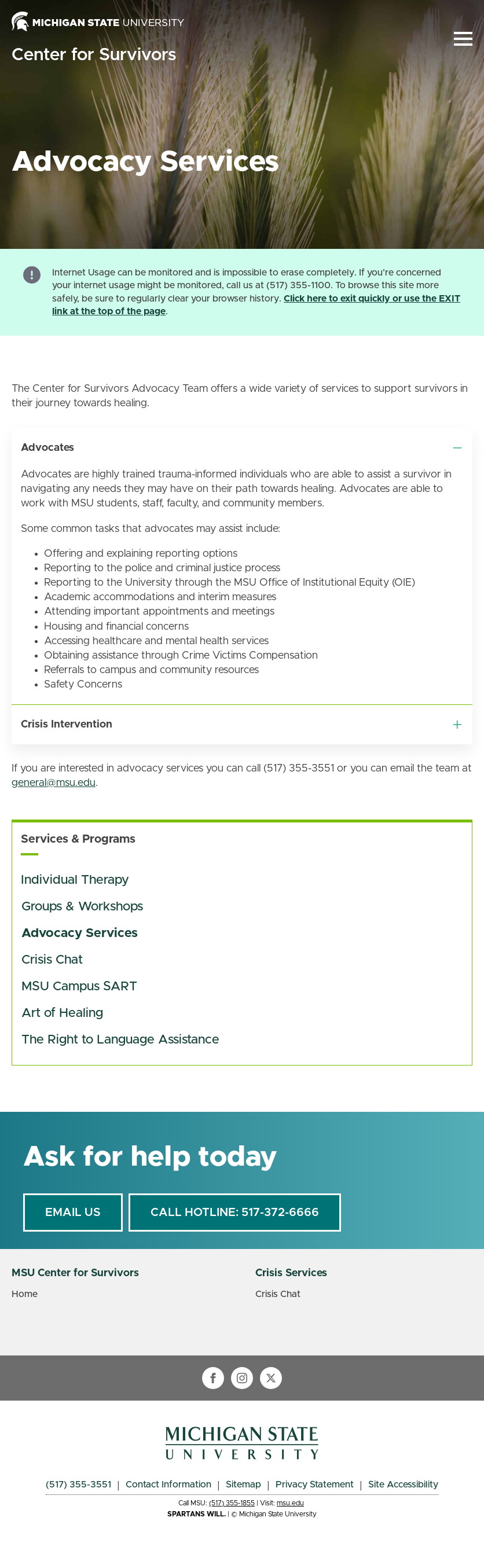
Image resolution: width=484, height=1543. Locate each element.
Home (25, 1294)
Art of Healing (62, 1013)
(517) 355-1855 (232, 1503)
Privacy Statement (315, 1484)
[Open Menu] (463, 39)
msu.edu (290, 1503)
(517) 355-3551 (78, 1484)
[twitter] (271, 1378)
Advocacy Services (79, 933)
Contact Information (168, 1484)
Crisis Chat (52, 960)
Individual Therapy (75, 880)
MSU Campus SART (79, 986)
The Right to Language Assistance (120, 1040)
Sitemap (243, 1484)
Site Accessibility (403, 1484)
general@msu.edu (54, 783)
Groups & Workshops (82, 907)
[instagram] (242, 1378)
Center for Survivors (94, 55)
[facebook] (213, 1378)
